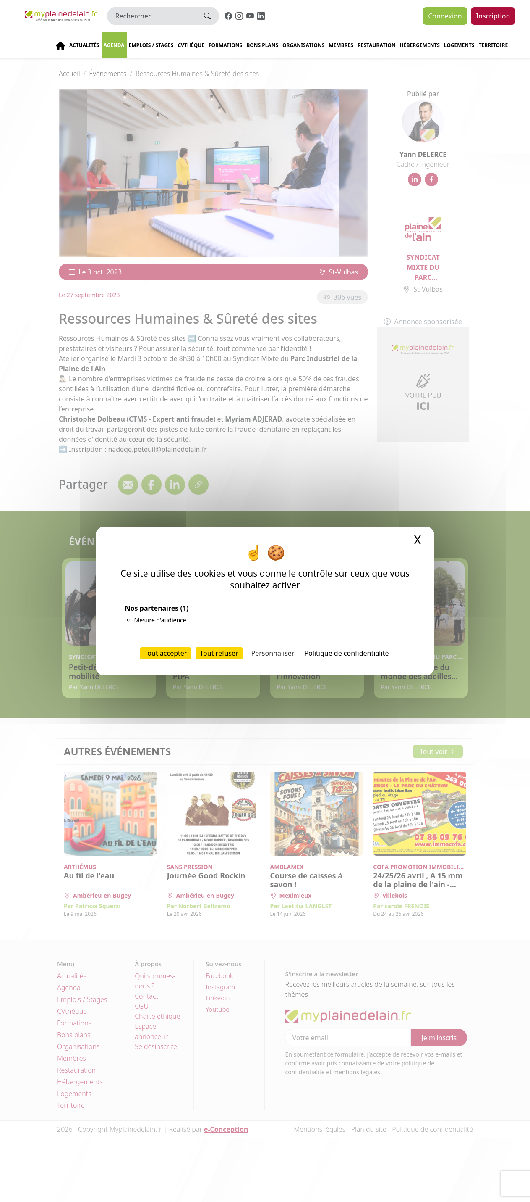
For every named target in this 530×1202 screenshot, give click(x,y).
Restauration (377, 45)
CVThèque (191, 45)
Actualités (84, 45)
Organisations (303, 45)
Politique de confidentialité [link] (346, 653)
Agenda (114, 45)
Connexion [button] (445, 16)
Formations (225, 45)
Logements (459, 45)
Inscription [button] (493, 16)
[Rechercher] (151, 16)
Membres (341, 45)
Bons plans (262, 45)
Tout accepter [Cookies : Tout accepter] (165, 653)
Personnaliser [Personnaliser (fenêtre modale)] (273, 653)
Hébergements (420, 45)
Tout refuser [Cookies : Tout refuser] (219, 653)
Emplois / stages (151, 45)
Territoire (493, 45)
